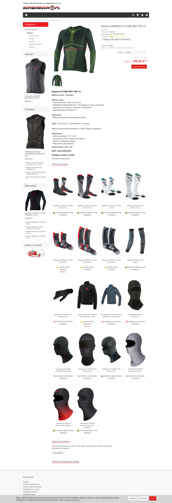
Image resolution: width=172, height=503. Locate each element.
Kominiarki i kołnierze (35, 44)
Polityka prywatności (30, 489)
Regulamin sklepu (29, 492)
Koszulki (31, 39)
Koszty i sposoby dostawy (32, 484)
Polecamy (30, 109)
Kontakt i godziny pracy (31, 482)
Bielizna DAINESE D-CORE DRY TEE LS (36, 223)
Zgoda (152, 498)
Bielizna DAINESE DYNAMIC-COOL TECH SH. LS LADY (35, 164)
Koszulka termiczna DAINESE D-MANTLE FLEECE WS (111, 317)
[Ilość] (141, 57)
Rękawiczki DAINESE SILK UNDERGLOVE (63, 316)
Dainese (112, 32)
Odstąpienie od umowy (31, 487)
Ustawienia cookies (30, 494)
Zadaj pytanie (58, 454)
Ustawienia (133, 498)
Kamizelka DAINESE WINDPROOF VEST (32, 97)
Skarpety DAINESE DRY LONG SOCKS (135, 207)
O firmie (26, 479)
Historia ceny (106, 45)
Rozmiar (120, 52)
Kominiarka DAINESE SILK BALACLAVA (87, 370)
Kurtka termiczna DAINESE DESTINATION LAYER (87, 317)
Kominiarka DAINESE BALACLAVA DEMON (63, 425)
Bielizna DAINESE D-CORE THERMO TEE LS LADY (34, 228)
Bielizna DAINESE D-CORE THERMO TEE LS (35, 214)
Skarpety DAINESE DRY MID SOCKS (111, 207)
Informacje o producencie (61, 158)
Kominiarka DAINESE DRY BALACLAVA (111, 370)
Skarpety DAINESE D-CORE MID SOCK (63, 261)
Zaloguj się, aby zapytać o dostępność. (116, 39)
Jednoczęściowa (34, 36)
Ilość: (137, 57)
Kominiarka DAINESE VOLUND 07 (135, 316)
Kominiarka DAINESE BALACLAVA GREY (135, 370)
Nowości (29, 54)
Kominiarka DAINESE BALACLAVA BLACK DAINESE (87, 426)
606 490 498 (34, 3)
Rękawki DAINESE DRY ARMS (135, 261)
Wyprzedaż (30, 185)
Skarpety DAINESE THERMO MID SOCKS (63, 207)
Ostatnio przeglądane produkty (67, 462)
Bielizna (30, 33)
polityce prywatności (72, 500)
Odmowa (143, 498)
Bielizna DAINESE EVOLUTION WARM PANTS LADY (35, 173)
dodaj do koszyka (139, 67)
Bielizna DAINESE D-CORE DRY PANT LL (36, 232)
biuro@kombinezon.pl (52, 3)
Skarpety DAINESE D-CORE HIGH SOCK (87, 261)
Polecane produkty (61, 164)
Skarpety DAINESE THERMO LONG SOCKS (87, 207)
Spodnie (31, 41)
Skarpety (31, 47)
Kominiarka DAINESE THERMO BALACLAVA (63, 370)
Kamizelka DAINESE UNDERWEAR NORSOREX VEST (35, 154)
